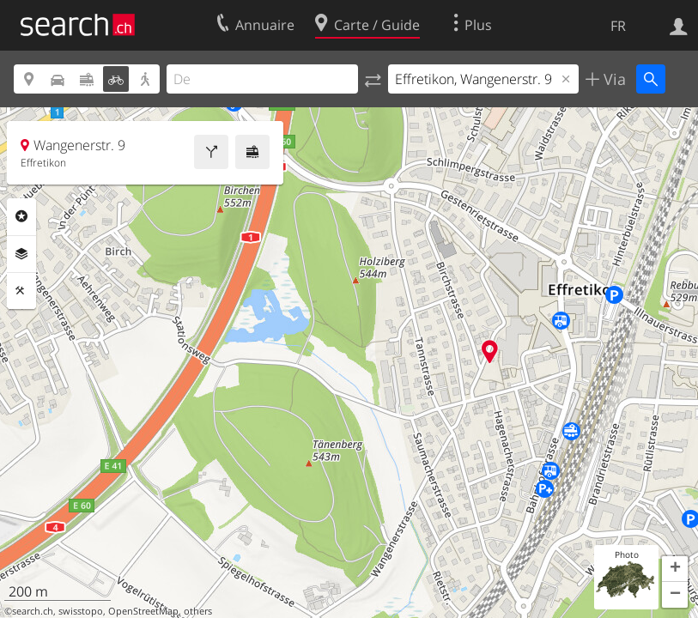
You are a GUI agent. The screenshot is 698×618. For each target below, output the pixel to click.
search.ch (32, 611)
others (198, 611)
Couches (21, 254)
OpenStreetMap (143, 611)
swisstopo (80, 611)
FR (618, 25)
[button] (675, 569)
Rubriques (21, 216)
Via (612, 79)
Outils (21, 291)
